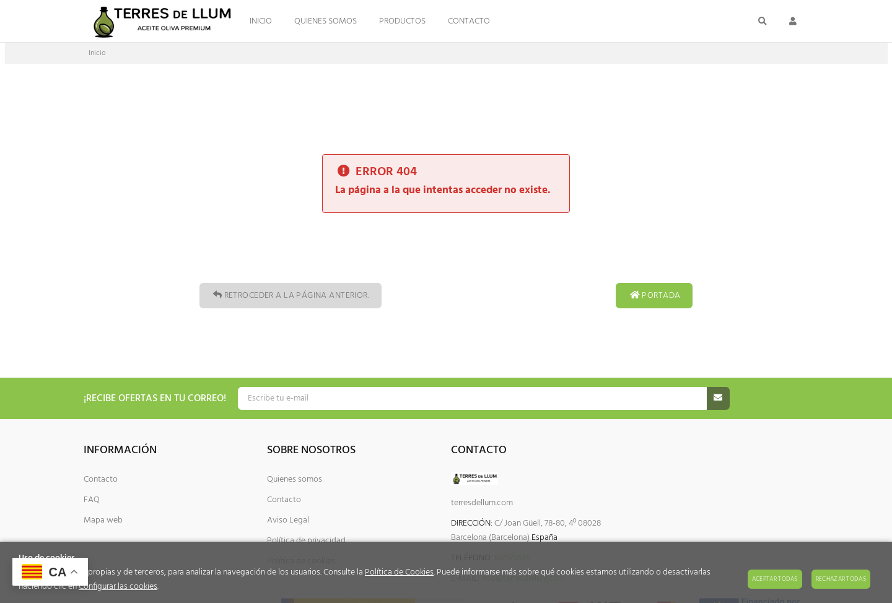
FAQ (92, 500)
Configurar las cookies (118, 586)
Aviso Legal (288, 520)
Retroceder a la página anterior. (290, 295)
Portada (654, 295)
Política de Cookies (399, 572)
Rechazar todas (841, 579)
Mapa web (103, 520)
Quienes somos (294, 479)
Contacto (101, 479)
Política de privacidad (306, 541)
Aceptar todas (775, 579)
